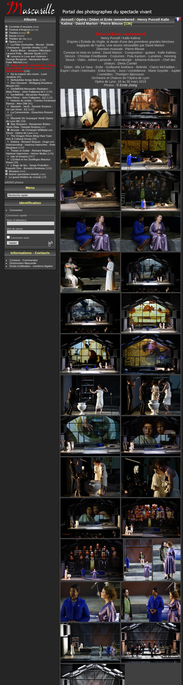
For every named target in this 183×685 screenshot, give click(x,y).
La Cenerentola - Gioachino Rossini (32, 112)
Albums (30, 19)
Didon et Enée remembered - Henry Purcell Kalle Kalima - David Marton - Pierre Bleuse (30, 68)
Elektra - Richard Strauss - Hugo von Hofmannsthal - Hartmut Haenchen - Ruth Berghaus (30, 144)
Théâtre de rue (17, 38)
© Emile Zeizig (126, 85)
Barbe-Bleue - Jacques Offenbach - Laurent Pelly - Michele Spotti (29, 52)
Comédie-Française (20, 26)
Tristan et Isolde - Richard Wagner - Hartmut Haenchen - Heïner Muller (29, 152)
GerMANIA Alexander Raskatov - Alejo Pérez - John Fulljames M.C (28, 90)
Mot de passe (15, 228)
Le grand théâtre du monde (25, 176)
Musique (14, 171)
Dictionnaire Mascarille (23, 263)
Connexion (16, 210)
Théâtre (13, 32)
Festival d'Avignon (19, 29)
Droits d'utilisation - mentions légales (31, 265)
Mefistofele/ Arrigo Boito (25, 79)
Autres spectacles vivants (24, 174)
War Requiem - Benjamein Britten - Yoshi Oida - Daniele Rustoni (29, 125)
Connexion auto (18, 237)
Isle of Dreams (19, 156)
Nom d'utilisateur (16, 220)
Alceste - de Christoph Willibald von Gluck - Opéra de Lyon (29, 131)
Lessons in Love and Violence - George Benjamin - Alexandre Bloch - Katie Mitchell (28, 59)
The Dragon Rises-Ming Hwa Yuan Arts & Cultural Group (29, 137)
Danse (13, 35)
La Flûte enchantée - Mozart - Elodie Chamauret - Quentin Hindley (30, 46)
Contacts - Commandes (24, 260)
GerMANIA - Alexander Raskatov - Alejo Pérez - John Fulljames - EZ (28, 96)
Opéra (12, 41)
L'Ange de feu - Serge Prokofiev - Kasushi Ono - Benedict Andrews (28, 167)
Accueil (67, 19)
